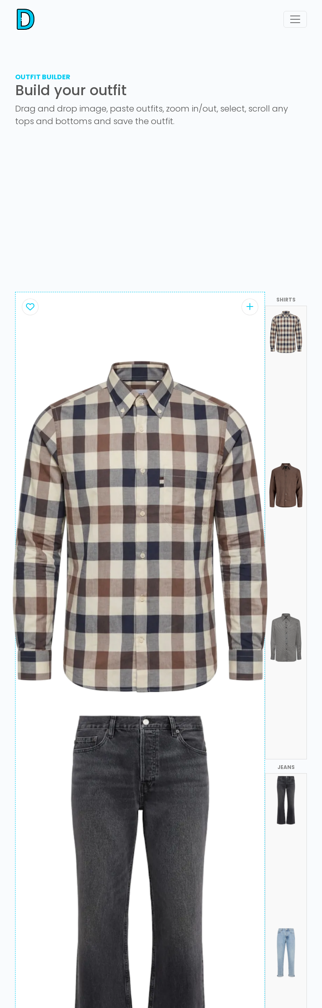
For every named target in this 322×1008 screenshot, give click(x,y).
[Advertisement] (161, 213)
